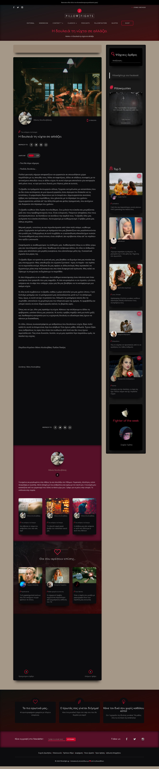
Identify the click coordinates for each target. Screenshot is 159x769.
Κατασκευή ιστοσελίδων (79, 761)
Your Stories (79, 592)
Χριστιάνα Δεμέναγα (124, 288)
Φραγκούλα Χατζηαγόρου (126, 379)
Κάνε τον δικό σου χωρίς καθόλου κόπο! (123, 709)
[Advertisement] (57, 642)
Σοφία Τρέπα (122, 197)
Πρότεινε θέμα (68, 753)
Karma (114, 386)
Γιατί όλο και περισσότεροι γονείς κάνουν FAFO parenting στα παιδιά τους (126, 208)
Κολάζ (114, 248)
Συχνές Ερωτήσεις (44, 753)
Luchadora (115, 204)
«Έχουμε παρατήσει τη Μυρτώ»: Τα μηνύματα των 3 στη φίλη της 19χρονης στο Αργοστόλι (125, 254)
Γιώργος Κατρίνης (32, 585)
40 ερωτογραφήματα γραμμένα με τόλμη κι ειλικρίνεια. (35, 713)
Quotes (115, 23)
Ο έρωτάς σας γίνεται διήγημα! (79, 708)
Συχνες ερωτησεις (140, 7)
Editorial (30, 23)
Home (67, 36)
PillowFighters (100, 23)
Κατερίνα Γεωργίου (60, 585)
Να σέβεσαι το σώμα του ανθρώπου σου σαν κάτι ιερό (29, 528)
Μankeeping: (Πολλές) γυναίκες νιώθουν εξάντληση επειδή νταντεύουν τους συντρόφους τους (125, 300)
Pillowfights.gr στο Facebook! (125, 75)
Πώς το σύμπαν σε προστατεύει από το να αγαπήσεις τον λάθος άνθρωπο (126, 346)
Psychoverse (25, 592)
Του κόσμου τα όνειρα (29, 132)
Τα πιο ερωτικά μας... (35, 708)
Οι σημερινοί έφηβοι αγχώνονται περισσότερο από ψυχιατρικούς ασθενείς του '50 (57, 598)
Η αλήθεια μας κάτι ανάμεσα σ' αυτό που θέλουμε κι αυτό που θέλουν (84, 528)
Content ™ (58, 23)
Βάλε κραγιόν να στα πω (56, 592)
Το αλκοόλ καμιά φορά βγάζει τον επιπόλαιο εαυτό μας (57, 528)
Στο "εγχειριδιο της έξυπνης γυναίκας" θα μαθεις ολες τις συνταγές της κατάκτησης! (123, 716)
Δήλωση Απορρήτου (113, 753)
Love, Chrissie (116, 295)
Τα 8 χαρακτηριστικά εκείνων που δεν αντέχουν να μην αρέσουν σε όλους (30, 597)
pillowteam (121, 241)
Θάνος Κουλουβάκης (43, 120)
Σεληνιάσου (115, 341)
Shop (127, 23)
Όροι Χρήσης (100, 753)
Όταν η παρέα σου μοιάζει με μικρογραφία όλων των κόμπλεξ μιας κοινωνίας (84, 597)
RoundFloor (100, 761)
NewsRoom (43, 23)
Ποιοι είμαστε (89, 753)
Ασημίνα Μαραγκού (124, 334)
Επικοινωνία (57, 753)
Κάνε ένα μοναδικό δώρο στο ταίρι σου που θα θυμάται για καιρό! (79, 713)
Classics (72, 23)
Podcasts (85, 23)
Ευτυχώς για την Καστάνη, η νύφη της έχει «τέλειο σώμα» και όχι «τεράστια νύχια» (124, 391)
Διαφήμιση (79, 753)
